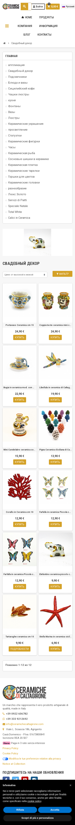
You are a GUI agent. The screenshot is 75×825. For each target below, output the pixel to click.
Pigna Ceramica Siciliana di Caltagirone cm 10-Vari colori (55, 450)
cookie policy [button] (34, 801)
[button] (70, 785)
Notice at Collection (14, 763)
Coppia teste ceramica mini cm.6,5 (55, 325)
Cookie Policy (10, 753)
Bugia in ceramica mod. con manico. (19, 387)
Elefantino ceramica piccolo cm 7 (55, 574)
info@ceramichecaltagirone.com (25, 724)
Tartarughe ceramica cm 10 (20, 636)
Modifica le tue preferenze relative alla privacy (32, 758)
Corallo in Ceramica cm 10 (19, 512)
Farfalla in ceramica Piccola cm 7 (19, 574)
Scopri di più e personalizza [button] (37, 818)
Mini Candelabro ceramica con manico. (19, 450)
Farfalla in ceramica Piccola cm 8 (55, 512)
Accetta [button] (54, 809)
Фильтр (62, 273)
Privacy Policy (10, 748)
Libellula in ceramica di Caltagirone (55, 387)
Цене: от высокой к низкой (19, 274)
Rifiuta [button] (20, 809)
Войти (38, 6)
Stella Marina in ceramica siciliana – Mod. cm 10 (55, 636)
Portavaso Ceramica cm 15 (20, 325)
